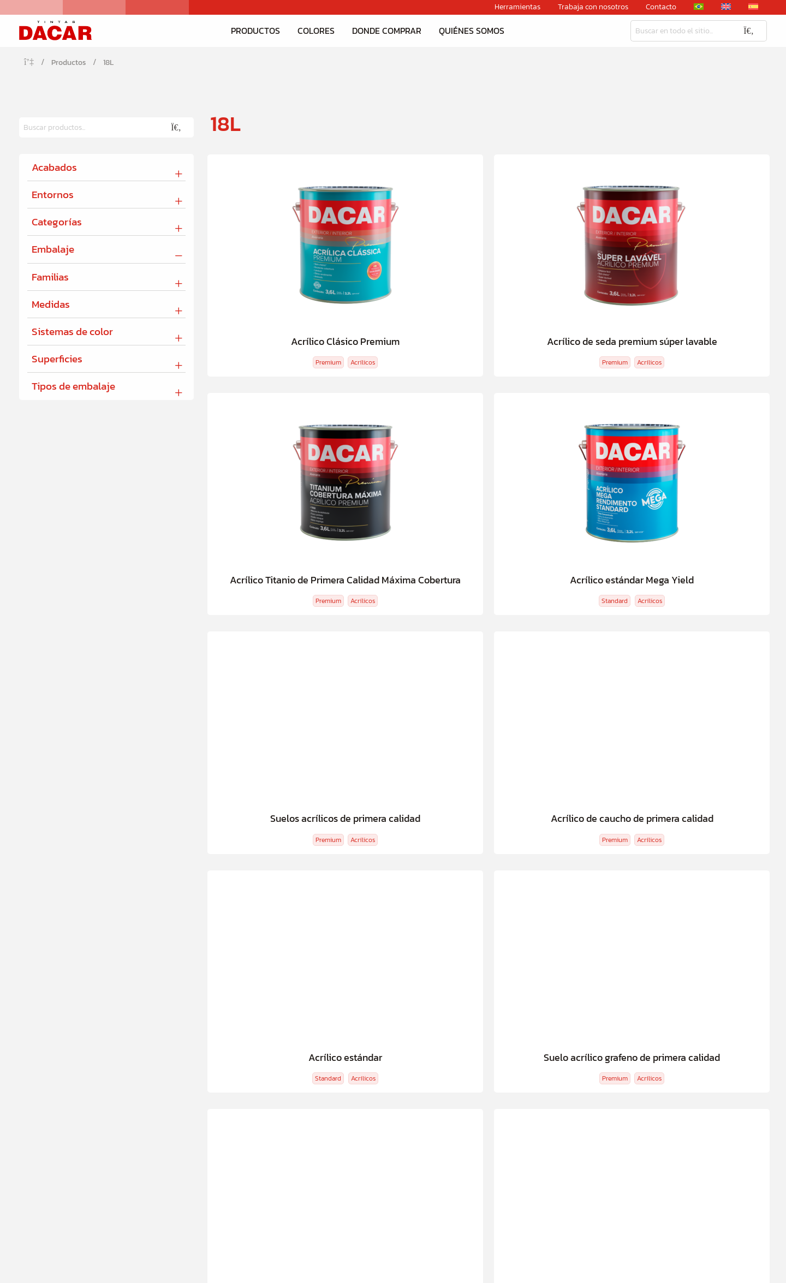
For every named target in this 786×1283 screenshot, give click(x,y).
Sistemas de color (72, 333)
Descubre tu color (277, 858)
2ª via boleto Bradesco (669, 1020)
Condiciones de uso (649, 1268)
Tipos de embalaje (73, 387)
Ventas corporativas (665, 1075)
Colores (316, 31)
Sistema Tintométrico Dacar (680, 1038)
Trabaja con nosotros (593, 7)
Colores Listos (203, 1038)
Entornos (53, 195)
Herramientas (517, 7)
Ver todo (44, 1075)
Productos (255, 31)
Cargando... (533, 793)
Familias (50, 277)
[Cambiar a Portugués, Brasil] (698, 6)
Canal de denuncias (514, 1075)
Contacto (661, 7)
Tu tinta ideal (179, 858)
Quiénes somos (471, 31)
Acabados (54, 168)
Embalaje (53, 250)
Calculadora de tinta (394, 858)
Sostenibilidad (503, 1038)
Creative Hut (98, 1268)
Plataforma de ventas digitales (385, 1038)
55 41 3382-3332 (236, 1169)
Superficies (57, 360)
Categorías (57, 223)
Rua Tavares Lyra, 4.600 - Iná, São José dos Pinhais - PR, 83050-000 (473, 1168)
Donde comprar (386, 31)
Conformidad (501, 1057)
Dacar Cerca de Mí (509, 858)
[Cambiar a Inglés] (726, 6)
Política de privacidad (726, 1268)
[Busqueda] (680, 31)
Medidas (51, 305)
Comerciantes (605, 858)
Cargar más (435, 793)
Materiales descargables (672, 1057)
